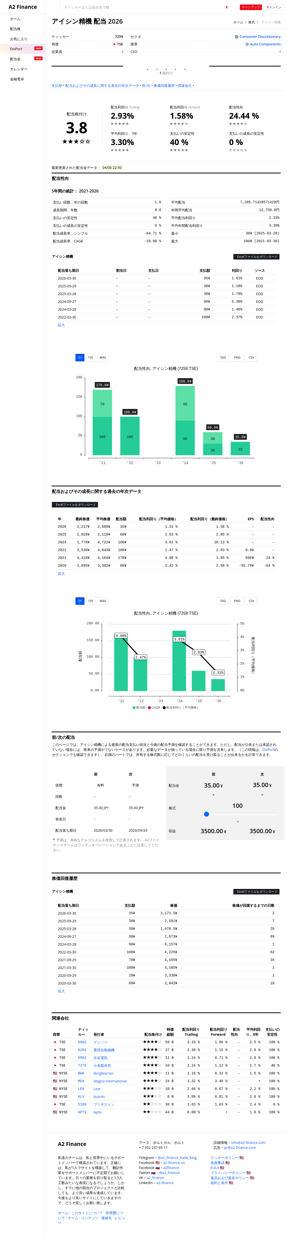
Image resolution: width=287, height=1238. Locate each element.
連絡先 (106, 1217)
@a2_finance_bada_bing (177, 1157)
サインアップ (251, 7)
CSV (250, 357)
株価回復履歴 (164, 85)
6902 (82, 1042)
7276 (82, 1066)
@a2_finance (169, 1172)
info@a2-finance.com (248, 1142)
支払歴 (57, 85)
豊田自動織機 (104, 1050)
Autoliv (99, 1096)
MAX (103, 357)
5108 (82, 1104)
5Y (80, 357)
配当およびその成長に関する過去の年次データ (102, 85)
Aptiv (97, 1112)
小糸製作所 (102, 1065)
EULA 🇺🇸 (217, 1167)
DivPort (268, 749)
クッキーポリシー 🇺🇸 (227, 1157)
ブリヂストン (104, 1104)
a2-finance (164, 1182)
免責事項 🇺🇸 (220, 1162)
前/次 (146, 85)
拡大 (61, 324)
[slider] (206, 814)
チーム (73, 1217)
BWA (81, 1073)
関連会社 (185, 85)
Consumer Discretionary (260, 36)
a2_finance (155, 1177)
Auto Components (265, 44)
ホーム (238, 22)
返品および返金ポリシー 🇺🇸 (232, 1177)
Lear (97, 1088)
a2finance (171, 1167)
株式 (251, 22)
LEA (81, 1089)
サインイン (273, 7)
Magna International (110, 1081)
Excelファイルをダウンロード (256, 256)
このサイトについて (87, 1212)
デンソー (100, 1042)
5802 (82, 1058)
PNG (236, 357)
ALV (81, 1097)
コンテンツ (90, 1217)
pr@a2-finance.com (240, 1147)
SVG (222, 357)
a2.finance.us (174, 1162)
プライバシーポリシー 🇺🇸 (231, 1172)
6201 (82, 1050)
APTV (82, 1112)
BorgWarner (103, 1073)
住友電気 (100, 1057)
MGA (81, 1081)
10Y (90, 357)
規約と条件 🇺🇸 (222, 1182)
